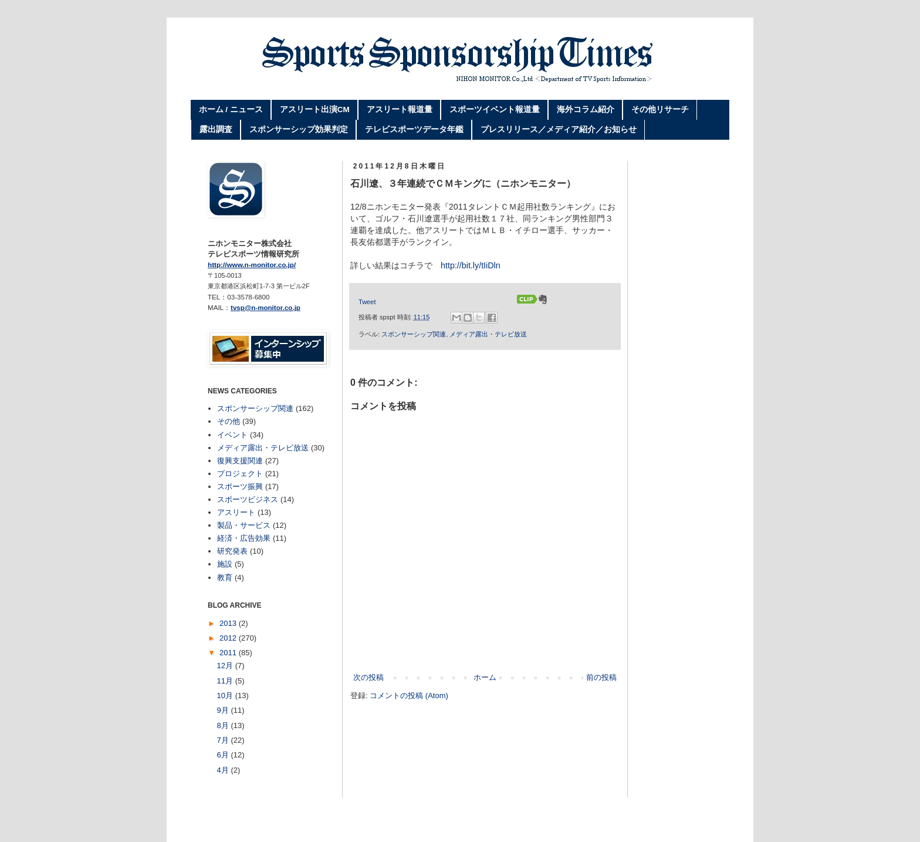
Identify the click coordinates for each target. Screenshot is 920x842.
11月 (226, 680)
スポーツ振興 (240, 486)
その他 (228, 421)
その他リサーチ (660, 109)
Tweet (367, 301)
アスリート (236, 512)
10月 (226, 695)
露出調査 (215, 129)
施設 (224, 564)
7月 (224, 740)
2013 (229, 623)
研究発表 (232, 551)
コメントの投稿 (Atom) (409, 695)
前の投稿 (601, 677)
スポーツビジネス (247, 499)
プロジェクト (240, 473)
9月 (224, 710)
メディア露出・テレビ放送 (488, 334)
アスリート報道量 (399, 109)
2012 (229, 638)
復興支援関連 (240, 460)
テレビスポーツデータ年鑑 (414, 129)
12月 (226, 665)
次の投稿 (368, 677)
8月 (224, 725)
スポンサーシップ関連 (413, 334)
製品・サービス (243, 525)
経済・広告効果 (243, 538)
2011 (229, 652)
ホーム (484, 677)
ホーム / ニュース (231, 109)
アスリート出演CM (315, 109)
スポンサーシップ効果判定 (298, 129)
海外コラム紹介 (585, 109)
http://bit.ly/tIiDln (470, 265)
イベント (232, 434)
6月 (224, 754)
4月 (224, 770)
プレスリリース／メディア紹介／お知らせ (559, 129)
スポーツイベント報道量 (494, 109)
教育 (224, 577)
